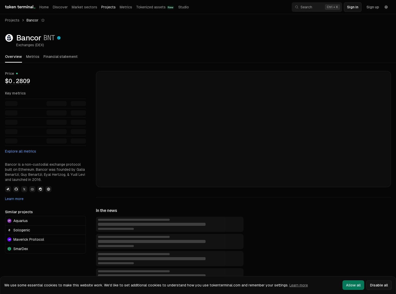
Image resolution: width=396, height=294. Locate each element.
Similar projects (19, 212)
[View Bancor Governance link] (8, 189)
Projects (108, 7)
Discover (60, 7)
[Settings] (386, 7)
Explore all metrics (20, 151)
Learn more (14, 199)
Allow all (353, 285)
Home (44, 7)
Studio (183, 7)
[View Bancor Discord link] (32, 189)
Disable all (379, 285)
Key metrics (15, 93)
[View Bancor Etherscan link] (40, 189)
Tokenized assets (155, 7)
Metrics (126, 7)
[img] (17, 81)
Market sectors (84, 7)
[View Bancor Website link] (48, 189)
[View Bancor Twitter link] (24, 189)
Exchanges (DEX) (30, 45)
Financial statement (60, 57)
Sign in (352, 7)
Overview (13, 57)
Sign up (372, 7)
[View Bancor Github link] (16, 189)
